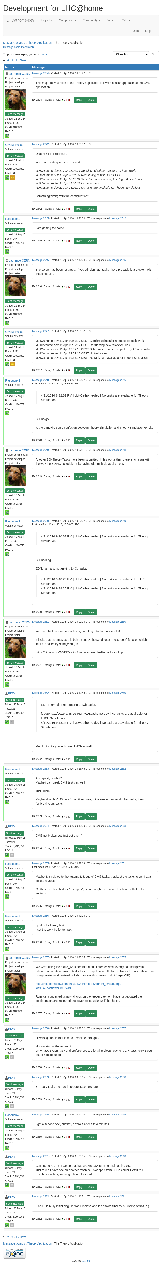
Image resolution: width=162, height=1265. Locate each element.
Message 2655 (40, 863)
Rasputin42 (12, 219)
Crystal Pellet (14, 144)
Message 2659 (40, 1077)
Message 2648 (40, 380)
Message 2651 (40, 621)
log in (44, 54)
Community (91, 20)
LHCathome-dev (20, 20)
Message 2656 (40, 915)
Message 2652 (40, 692)
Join (136, 31)
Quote (91, 99)
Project (46, 20)
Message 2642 (40, 144)
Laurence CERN (19, 73)
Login (148, 31)
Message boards (14, 42)
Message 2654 (40, 826)
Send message (15, 114)
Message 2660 (40, 1114)
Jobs (111, 20)
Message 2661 (40, 1156)
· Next (22, 59)
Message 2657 (40, 957)
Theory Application (39, 42)
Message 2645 (40, 218)
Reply (79, 99)
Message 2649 (40, 449)
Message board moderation (18, 47)
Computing (67, 20)
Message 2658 (40, 1028)
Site (126, 20)
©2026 (81, 1260)
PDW (11, 693)
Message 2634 (40, 73)
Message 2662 (40, 1196)
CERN (86, 1260)
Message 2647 (40, 331)
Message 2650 (40, 520)
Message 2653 (40, 768)
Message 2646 (40, 260)
